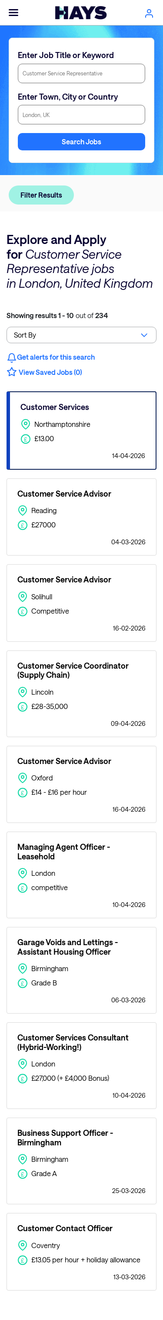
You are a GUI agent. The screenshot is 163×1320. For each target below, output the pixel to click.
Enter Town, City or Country (68, 96)
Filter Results (41, 195)
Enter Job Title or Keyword (66, 55)
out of (57, 315)
